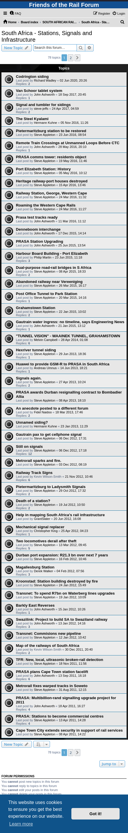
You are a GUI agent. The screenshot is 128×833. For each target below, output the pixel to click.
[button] (77, 57)
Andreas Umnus (45, 368)
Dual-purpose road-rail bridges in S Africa (53, 267)
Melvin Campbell (45, 340)
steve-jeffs (41, 108)
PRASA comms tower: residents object (51, 157)
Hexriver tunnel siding (36, 350)
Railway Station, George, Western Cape (51, 193)
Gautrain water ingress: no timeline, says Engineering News (70, 322)
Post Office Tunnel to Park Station (46, 294)
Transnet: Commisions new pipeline (48, 633)
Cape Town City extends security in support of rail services (69, 730)
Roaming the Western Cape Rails (45, 205)
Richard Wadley (45, 80)
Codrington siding (32, 76)
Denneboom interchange (38, 229)
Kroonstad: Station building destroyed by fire (57, 581)
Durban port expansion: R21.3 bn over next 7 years (62, 555)
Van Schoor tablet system (39, 90)
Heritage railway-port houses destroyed (52, 181)
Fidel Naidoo (43, 412)
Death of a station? (33, 501)
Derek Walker (43, 571)
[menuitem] (15, 13)
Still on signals (29, 446)
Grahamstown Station (35, 308)
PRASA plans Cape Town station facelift (52, 672)
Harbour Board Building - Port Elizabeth (52, 253)
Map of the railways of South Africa (47, 645)
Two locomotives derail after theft (46, 541)
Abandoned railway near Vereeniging (49, 281)
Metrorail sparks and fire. (38, 460)
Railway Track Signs (34, 473)
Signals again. (29, 378)
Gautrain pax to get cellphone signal (48, 434)
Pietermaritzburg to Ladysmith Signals (51, 487)
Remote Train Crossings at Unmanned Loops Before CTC (67, 143)
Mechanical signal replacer (40, 527)
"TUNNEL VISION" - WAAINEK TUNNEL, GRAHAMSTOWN (68, 336)
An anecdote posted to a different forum (52, 408)
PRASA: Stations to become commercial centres (59, 716)
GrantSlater (42, 518)
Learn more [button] (21, 824)
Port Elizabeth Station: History (43, 169)
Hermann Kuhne (45, 122)
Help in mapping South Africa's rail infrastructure (60, 515)
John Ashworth (44, 94)
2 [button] (71, 57)
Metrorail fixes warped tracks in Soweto (52, 686)
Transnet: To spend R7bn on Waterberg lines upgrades (65, 593)
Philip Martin (42, 257)
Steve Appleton (44, 134)
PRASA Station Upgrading (39, 241)
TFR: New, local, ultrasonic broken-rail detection (59, 659)
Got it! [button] (96, 813)
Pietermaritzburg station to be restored (51, 131)
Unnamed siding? (32, 422)
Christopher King (45, 531)
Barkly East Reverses (35, 605)
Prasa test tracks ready (36, 217)
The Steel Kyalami (32, 119)
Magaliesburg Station (35, 567)
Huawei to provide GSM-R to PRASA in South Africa (63, 364)
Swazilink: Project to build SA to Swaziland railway (61, 619)
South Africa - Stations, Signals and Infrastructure (46, 36)
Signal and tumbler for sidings (43, 105)
